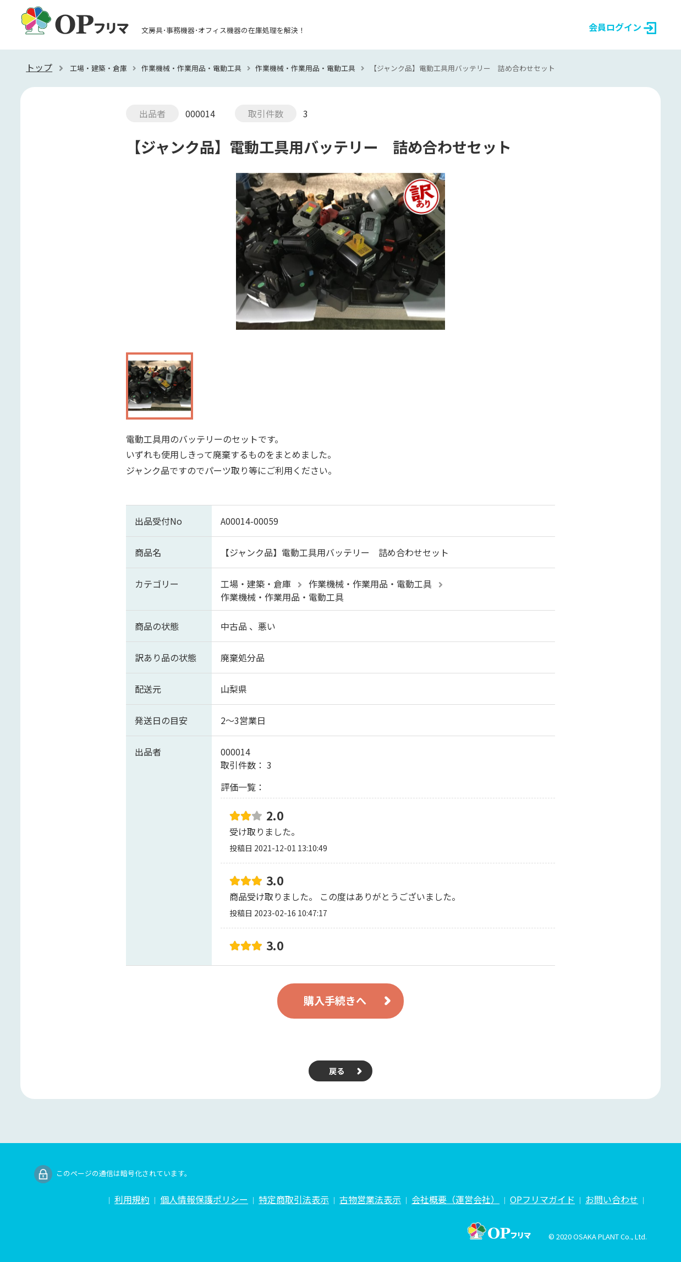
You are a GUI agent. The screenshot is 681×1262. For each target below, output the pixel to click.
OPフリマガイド (542, 1199)
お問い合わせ (611, 1199)
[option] (340, 257)
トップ (39, 67)
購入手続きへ (335, 1000)
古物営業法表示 (370, 1199)
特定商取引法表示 (294, 1199)
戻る (336, 1070)
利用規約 (132, 1199)
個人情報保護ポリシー (204, 1199)
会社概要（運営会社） (455, 1199)
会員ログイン (622, 27)
